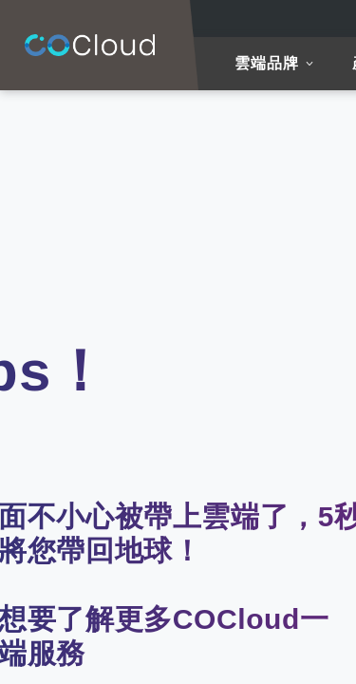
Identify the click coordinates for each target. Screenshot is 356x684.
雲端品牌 (266, 63)
